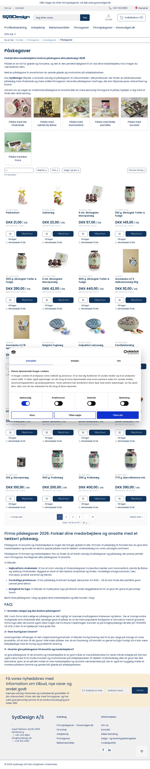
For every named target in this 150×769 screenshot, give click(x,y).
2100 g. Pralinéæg (89, 477)
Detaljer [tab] (75, 360)
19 (93, 517)
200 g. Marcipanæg (17, 477)
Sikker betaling (109, 734)
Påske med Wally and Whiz (105, 123)
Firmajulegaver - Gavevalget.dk (75, 725)
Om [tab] (119, 360)
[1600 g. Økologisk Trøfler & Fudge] (94, 261)
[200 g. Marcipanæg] (21, 459)
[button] (10, 34)
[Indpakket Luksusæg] (94, 327)
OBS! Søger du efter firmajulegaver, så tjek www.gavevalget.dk (75, 2)
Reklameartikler (65, 742)
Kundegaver (49, 40)
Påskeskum (12, 212)
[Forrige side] (15, 517)
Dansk (141, 8)
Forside (19, 40)
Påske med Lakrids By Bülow (47, 123)
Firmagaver (33, 40)
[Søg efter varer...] (27, 170)
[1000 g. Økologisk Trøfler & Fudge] (21, 261)
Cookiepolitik (108, 742)
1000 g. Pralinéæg (52, 477)
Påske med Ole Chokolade (18, 123)
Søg (85, 17)
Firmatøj (61, 729)
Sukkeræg (48, 212)
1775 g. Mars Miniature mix (130, 477)
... (86, 517)
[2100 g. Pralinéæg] (94, 459)
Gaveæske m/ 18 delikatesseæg (15, 347)
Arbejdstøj (62, 734)
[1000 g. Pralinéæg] (58, 459)
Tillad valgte (75, 415)
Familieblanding (124, 345)
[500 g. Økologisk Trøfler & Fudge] (130, 194)
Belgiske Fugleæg (52, 345)
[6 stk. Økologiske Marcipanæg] (58, 261)
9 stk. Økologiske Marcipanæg (89, 214)
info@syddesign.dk (115, 622)
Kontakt (20, 8)
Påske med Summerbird (76, 123)
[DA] (16, 17)
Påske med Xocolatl (134, 123)
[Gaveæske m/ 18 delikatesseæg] (21, 327)
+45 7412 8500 (119, 8)
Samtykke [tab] (31, 360)
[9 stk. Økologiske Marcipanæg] (94, 194)
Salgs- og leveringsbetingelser (118, 738)
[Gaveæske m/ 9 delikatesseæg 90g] (130, 261)
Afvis (32, 415)
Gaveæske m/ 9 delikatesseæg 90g (126, 280)
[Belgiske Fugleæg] (58, 327)
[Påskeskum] (21, 194)
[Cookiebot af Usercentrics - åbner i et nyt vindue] (126, 352)
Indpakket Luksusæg (91, 345)
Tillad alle (118, 415)
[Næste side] (137, 517)
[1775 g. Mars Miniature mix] (130, 459)
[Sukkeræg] (58, 194)
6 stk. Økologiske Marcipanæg (52, 280)
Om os (7, 8)
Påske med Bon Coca (18, 158)
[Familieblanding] (130, 327)
